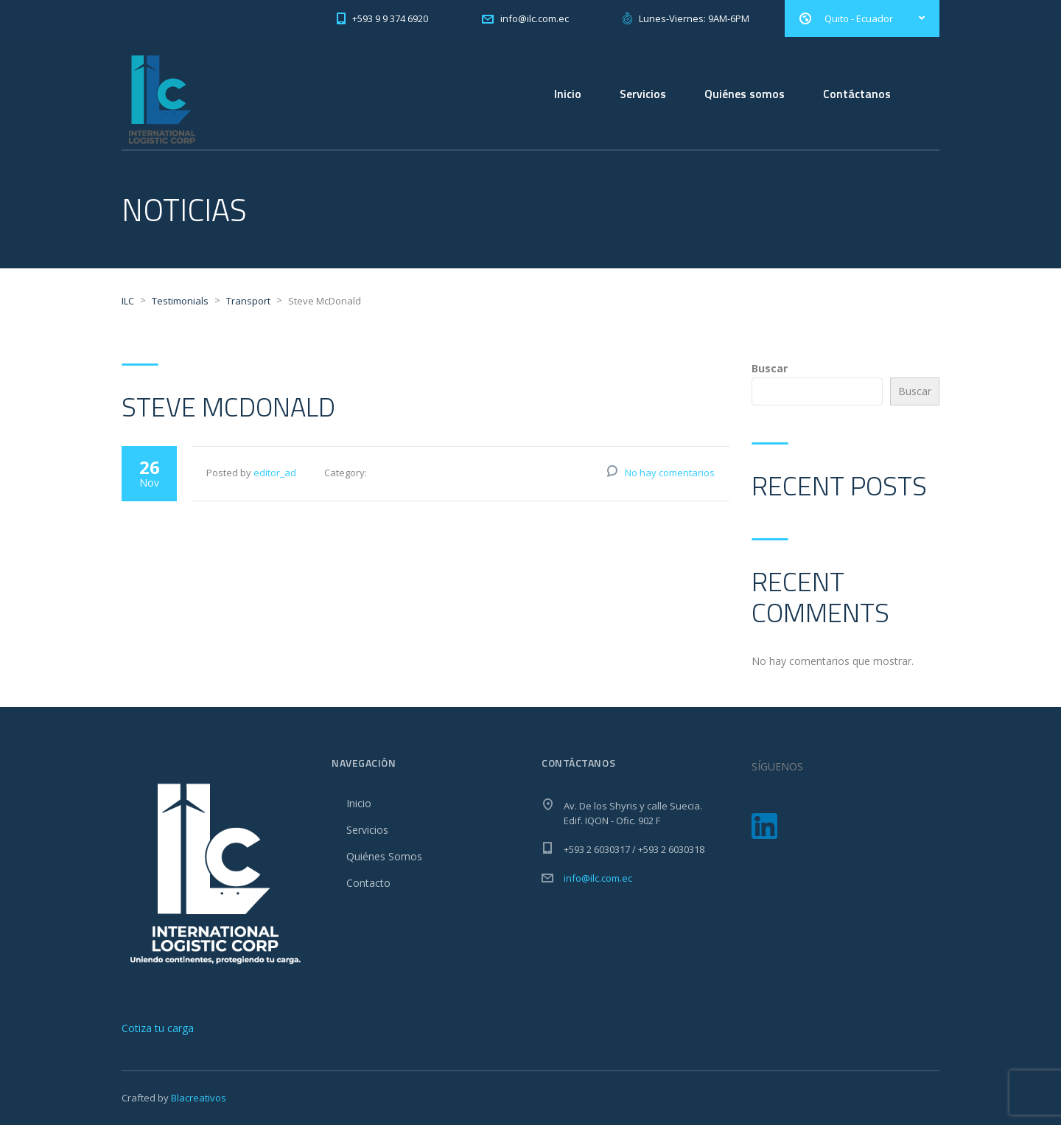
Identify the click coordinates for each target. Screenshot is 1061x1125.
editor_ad (274, 472)
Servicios (643, 93)
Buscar (770, 368)
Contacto (368, 883)
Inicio (567, 93)
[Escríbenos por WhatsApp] (159, 1028)
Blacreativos (198, 1097)
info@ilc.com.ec (598, 878)
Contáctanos (857, 93)
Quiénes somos (744, 93)
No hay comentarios (670, 472)
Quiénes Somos (384, 856)
